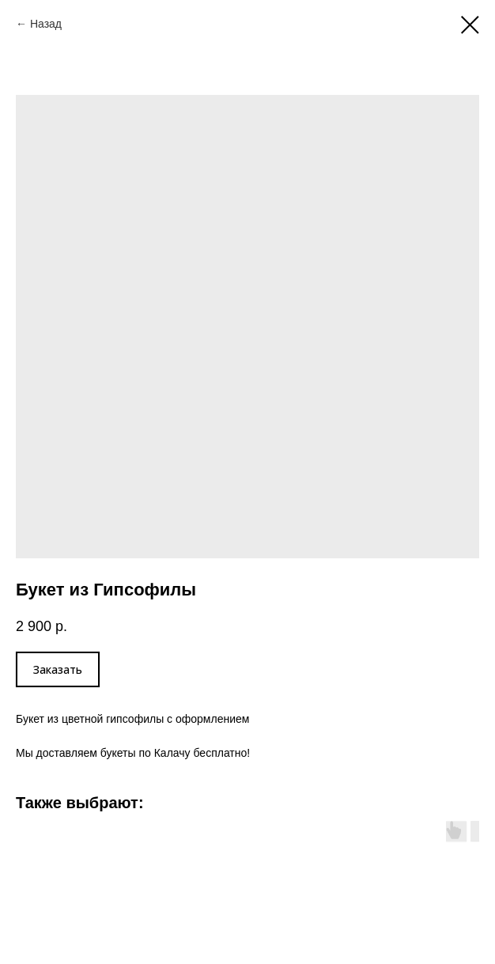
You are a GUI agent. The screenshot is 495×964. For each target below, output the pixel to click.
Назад (46, 23)
